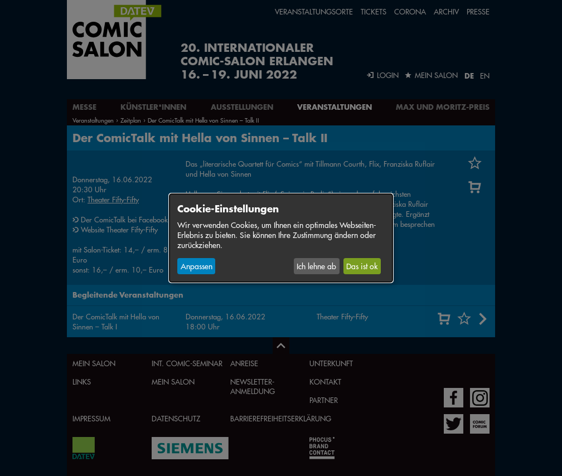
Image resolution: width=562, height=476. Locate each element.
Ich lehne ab (316, 266)
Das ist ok (361, 266)
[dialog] (281, 238)
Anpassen (196, 266)
